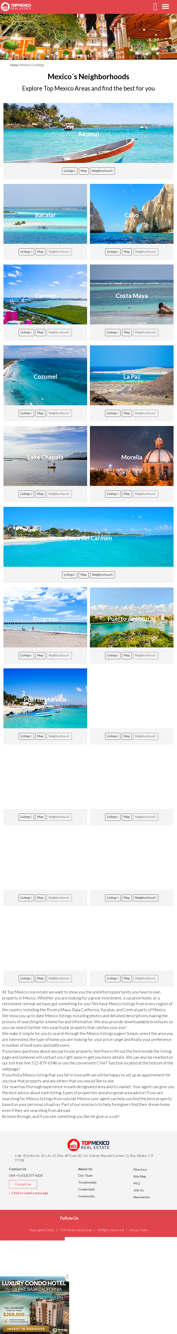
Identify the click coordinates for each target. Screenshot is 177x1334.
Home (14, 65)
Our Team (85, 1175)
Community (86, 1196)
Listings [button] (22, 1270)
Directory (140, 1169)
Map (84, 171)
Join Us (138, 1190)
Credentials (86, 1189)
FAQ (136, 1183)
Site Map (139, 1176)
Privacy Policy (138, 1230)
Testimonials (87, 1182)
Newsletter (141, 1197)
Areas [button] (20, 1259)
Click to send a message (28, 1193)
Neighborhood (102, 171)
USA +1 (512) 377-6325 (26, 1175)
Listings (70, 171)
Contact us (23, 1184)
